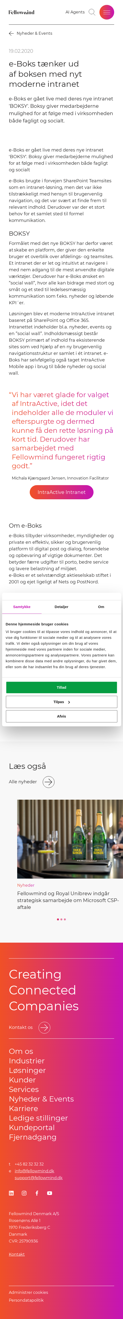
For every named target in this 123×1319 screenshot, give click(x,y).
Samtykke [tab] (21, 607)
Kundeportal (32, 1127)
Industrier (27, 1060)
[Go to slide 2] (62, 919)
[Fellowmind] (22, 12)
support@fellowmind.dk (39, 1178)
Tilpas (62, 702)
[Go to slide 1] (58, 919)
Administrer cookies (28, 1292)
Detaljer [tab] (61, 607)
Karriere (23, 1108)
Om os (21, 1051)
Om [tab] (101, 607)
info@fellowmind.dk (34, 1171)
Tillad (61, 687)
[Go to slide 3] (65, 919)
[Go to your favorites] (75, 12)
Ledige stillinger (38, 1118)
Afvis (61, 716)
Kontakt (17, 1254)
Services (24, 1089)
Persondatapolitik (26, 1300)
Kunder (22, 1079)
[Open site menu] (106, 12)
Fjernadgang (33, 1137)
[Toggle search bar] (92, 12)
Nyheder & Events (41, 1098)
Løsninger (27, 1070)
